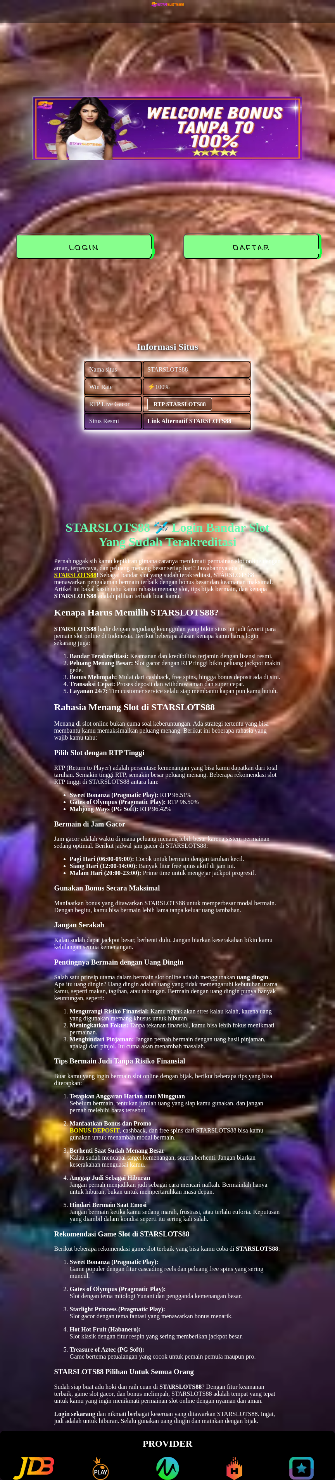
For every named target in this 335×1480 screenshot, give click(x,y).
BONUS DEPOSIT (95, 1130)
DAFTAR (252, 248)
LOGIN (85, 248)
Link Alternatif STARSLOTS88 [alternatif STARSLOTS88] (189, 421)
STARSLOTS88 (75, 575)
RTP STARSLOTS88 (180, 404)
